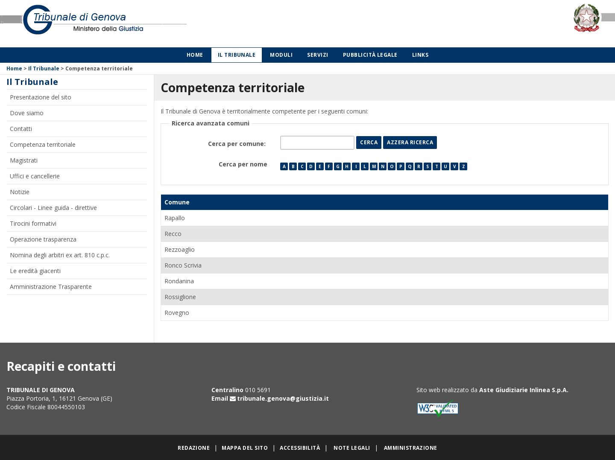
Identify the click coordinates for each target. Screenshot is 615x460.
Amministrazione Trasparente (51, 286)
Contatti (21, 129)
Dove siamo (27, 113)
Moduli (281, 54)
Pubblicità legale (370, 54)
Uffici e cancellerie (35, 176)
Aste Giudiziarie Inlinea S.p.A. (523, 390)
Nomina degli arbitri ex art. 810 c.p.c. (60, 255)
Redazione (194, 447)
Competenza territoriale (43, 144)
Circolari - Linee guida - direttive (53, 208)
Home (195, 54)
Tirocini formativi (33, 223)
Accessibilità (300, 447)
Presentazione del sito (40, 97)
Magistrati (24, 160)
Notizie (19, 192)
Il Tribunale (237, 54)
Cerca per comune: (237, 144)
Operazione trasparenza (43, 239)
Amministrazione (410, 447)
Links (420, 54)
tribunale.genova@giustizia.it (283, 398)
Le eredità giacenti (35, 271)
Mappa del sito (245, 447)
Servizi (317, 54)
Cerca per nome (243, 164)
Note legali (352, 447)
